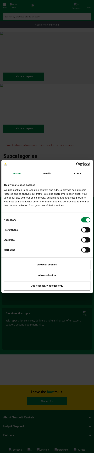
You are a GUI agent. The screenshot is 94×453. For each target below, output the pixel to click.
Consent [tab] (17, 173)
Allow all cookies (47, 264)
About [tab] (77, 173)
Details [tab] (47, 173)
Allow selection (47, 275)
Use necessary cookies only (47, 285)
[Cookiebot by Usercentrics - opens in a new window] (76, 164)
